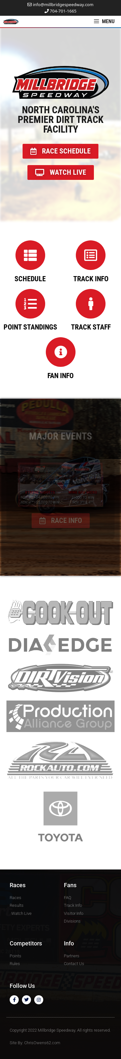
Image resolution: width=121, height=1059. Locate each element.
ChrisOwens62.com (42, 1042)
